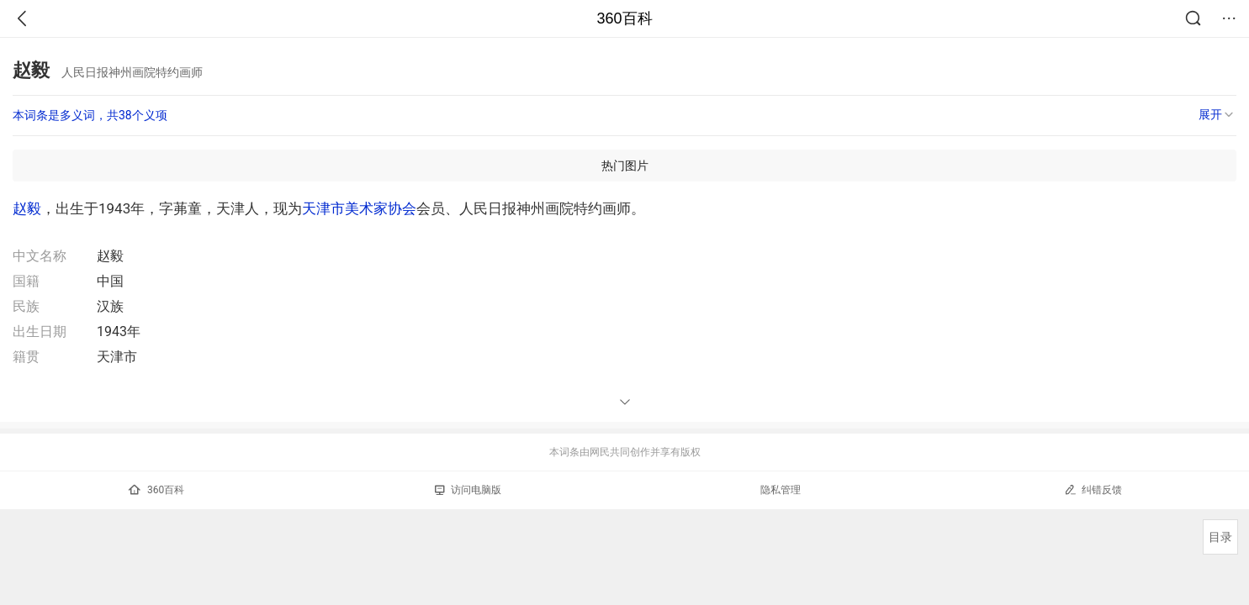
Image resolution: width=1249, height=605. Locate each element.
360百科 (624, 18)
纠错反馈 (1093, 489)
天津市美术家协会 (359, 208)
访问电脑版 (468, 490)
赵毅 (27, 208)
